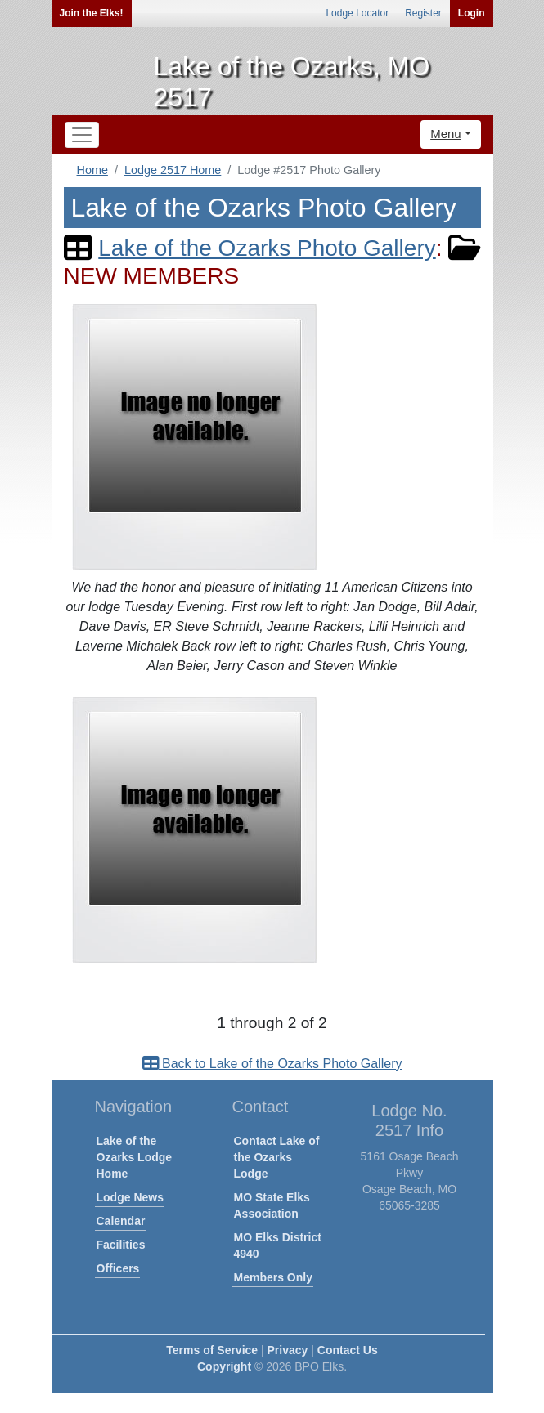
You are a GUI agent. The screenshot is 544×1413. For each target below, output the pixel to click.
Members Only (273, 1277)
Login (471, 13)
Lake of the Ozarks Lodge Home (135, 1157)
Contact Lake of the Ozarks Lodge (277, 1157)
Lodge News (130, 1197)
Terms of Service (212, 1350)
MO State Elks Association (272, 1205)
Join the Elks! (92, 13)
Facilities (121, 1244)
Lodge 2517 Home (172, 170)
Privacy (288, 1350)
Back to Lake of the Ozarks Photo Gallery (272, 1064)
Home (92, 170)
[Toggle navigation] (82, 135)
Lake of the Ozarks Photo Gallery (266, 248)
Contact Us (347, 1350)
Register (423, 13)
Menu (445, 134)
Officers (118, 1268)
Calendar (121, 1220)
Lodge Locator (357, 13)
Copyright (224, 1366)
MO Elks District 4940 (277, 1245)
